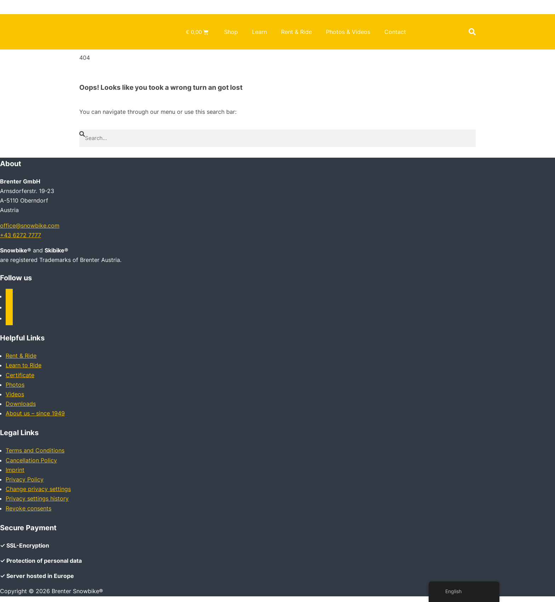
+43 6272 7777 (20, 235)
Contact (395, 31)
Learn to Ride (23, 365)
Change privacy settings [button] (38, 488)
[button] (472, 32)
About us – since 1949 (35, 413)
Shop (231, 31)
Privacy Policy (25, 479)
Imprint (15, 469)
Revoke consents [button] (28, 508)
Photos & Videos (348, 31)
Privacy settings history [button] (37, 498)
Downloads (21, 403)
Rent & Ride (296, 31)
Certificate (20, 375)
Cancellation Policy (31, 460)
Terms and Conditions (35, 450)
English (449, 591)
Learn (259, 31)
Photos (15, 384)
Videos (15, 394)
